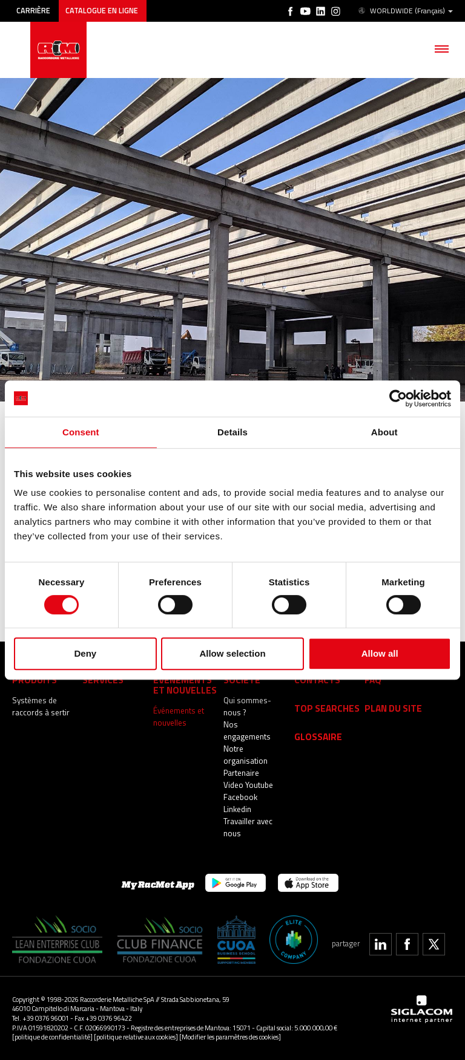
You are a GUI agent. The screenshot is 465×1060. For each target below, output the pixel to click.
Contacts (317, 679)
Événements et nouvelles (178, 716)
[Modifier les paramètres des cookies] (230, 1037)
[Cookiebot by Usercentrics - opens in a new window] (398, 398)
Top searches (327, 708)
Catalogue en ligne (102, 10)
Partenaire (241, 773)
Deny (85, 653)
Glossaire (318, 736)
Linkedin (237, 809)
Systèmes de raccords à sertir (41, 706)
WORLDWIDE (405, 10)
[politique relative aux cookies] (136, 1037)
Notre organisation (245, 755)
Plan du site (393, 708)
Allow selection (232, 653)
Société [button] (241, 679)
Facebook (240, 797)
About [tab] (384, 432)
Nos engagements (247, 730)
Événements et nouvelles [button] (185, 684)
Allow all (379, 653)
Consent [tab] (80, 432)
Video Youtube (248, 785)
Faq (372, 679)
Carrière (33, 10)
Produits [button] (34, 679)
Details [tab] (232, 432)
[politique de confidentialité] (52, 1037)
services (103, 679)
